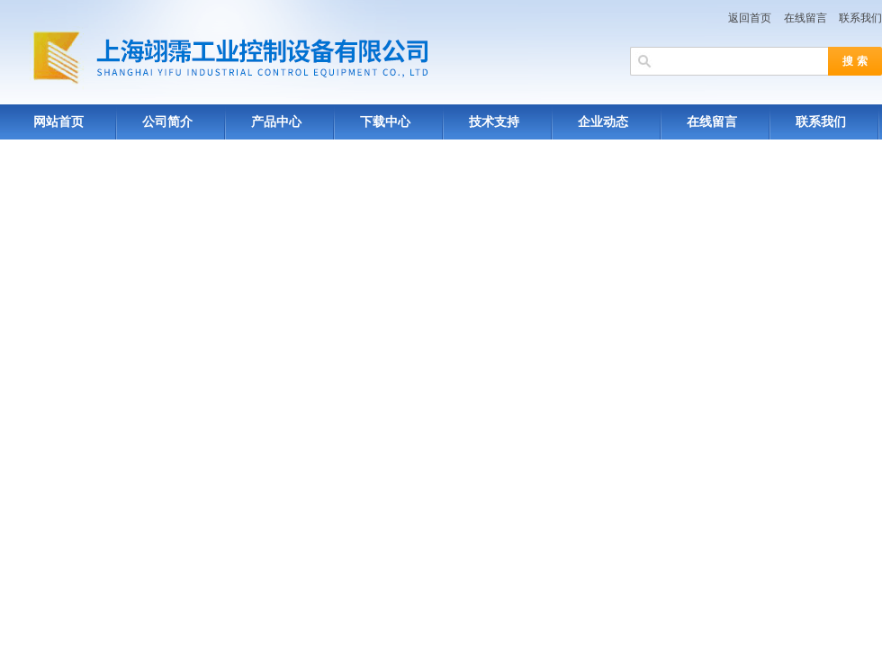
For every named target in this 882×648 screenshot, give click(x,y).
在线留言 (805, 18)
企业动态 (603, 122)
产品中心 (276, 122)
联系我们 (860, 18)
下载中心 (385, 122)
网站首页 (58, 122)
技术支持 (494, 122)
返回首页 (749, 18)
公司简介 (167, 122)
